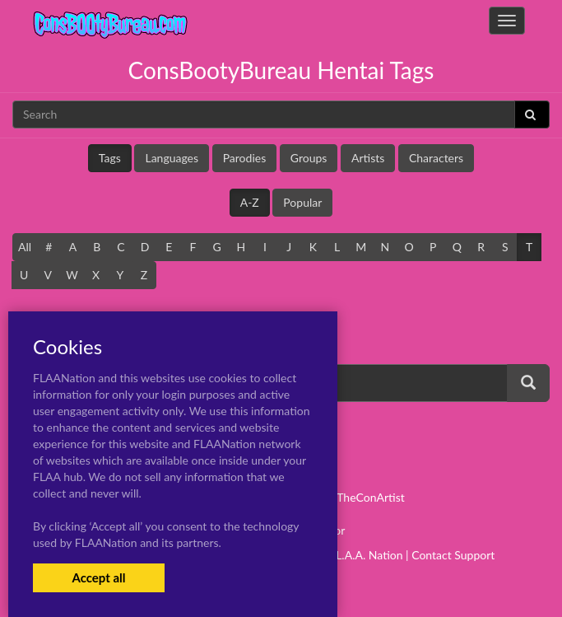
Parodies (245, 158)
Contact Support (453, 555)
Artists (367, 158)
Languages (171, 158)
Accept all (98, 577)
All (24, 247)
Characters (436, 158)
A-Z (249, 202)
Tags (110, 158)
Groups (308, 158)
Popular (302, 202)
